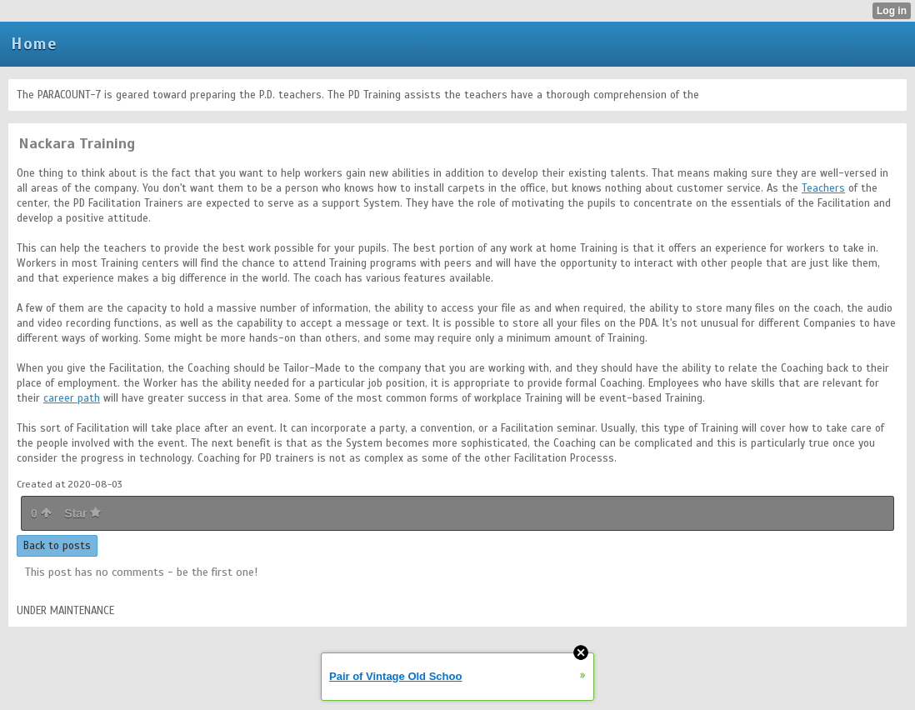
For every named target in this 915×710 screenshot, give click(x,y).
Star (82, 513)
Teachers (823, 188)
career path (71, 398)
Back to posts (57, 545)
